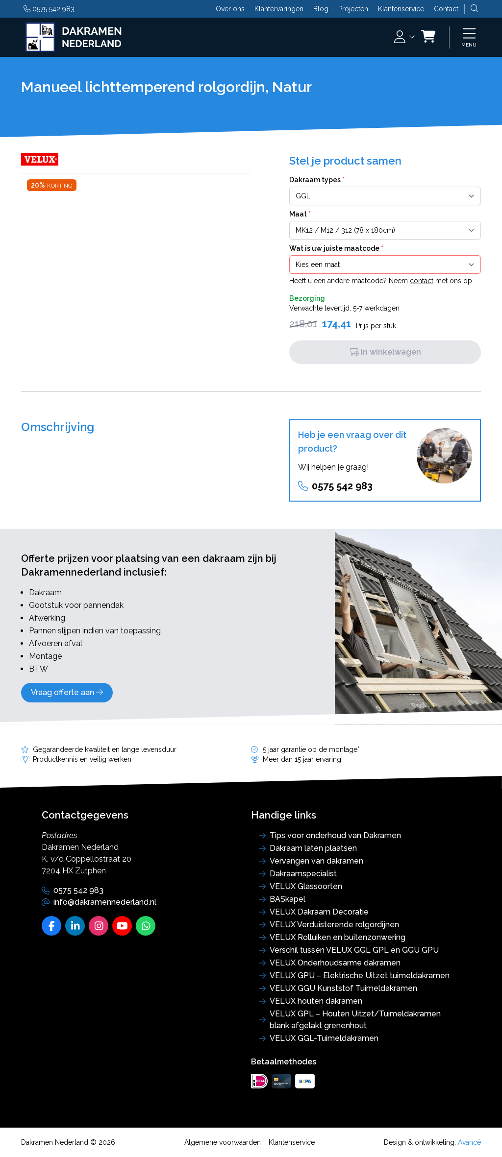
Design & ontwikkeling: (432, 1142)
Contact (446, 9)
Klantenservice (401, 9)
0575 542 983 (49, 9)
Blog (320, 9)
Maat (300, 214)
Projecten (353, 9)
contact (421, 281)
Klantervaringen (278, 9)
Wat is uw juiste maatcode (336, 248)
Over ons (230, 9)
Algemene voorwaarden (222, 1142)
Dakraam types (317, 180)
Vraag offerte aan (67, 692)
